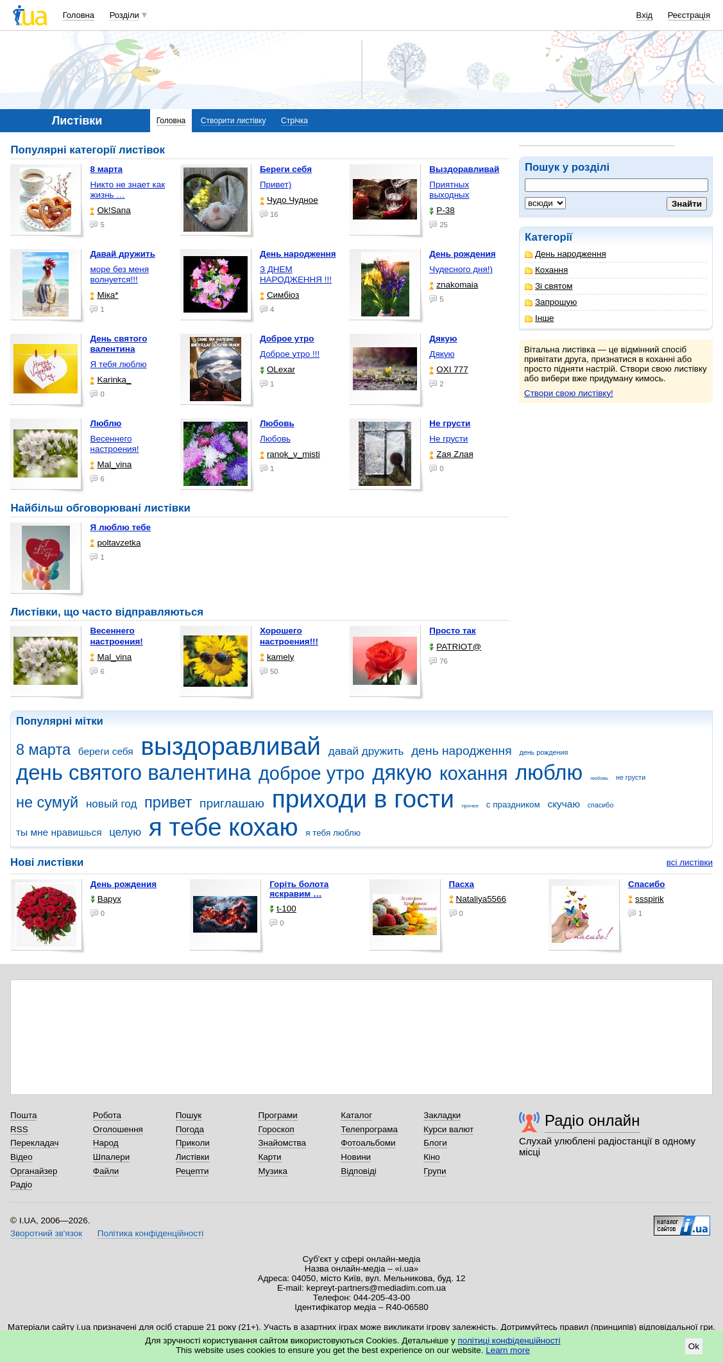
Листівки (193, 1157)
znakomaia (453, 284)
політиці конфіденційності (509, 1340)
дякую (402, 772)
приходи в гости (363, 799)
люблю (549, 772)
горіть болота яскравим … (298, 889)
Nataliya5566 (477, 899)
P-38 (441, 210)
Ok (693, 1346)
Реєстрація (689, 15)
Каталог (356, 1115)
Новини (356, 1157)
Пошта (23, 1115)
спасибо (601, 805)
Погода (190, 1129)
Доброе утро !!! (289, 354)
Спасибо (646, 884)
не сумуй (47, 802)
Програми (277, 1115)
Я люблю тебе (120, 527)
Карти (269, 1157)
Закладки (442, 1115)
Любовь (275, 439)
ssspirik (646, 899)
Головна (78, 15)
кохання (473, 773)
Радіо (21, 1184)
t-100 (282, 908)
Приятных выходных (449, 190)
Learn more (508, 1350)
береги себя (105, 751)
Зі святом (549, 286)
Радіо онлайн (592, 1120)
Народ (106, 1143)
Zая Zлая (451, 454)
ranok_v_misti (290, 454)
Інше (539, 318)
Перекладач (34, 1143)
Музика (272, 1171)
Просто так (452, 630)
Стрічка (294, 120)
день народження (461, 750)
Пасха (461, 884)
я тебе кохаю (223, 827)
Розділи (124, 15)
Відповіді (359, 1171)
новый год (111, 804)
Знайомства (282, 1143)
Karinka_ (110, 379)
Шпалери (111, 1157)
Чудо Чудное (289, 200)
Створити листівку (233, 120)
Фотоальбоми (368, 1143)
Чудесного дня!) (461, 269)
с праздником (513, 804)
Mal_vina (111, 464)
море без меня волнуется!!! (119, 274)
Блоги (435, 1143)
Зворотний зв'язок (46, 1233)
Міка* (104, 295)
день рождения (543, 752)
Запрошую (551, 302)
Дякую (441, 354)
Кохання (546, 270)
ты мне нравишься (59, 832)
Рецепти (192, 1171)
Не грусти (448, 439)
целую (125, 832)
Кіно (431, 1157)
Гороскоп (276, 1129)
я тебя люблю (333, 833)
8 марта (43, 749)
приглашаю (232, 803)
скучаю (563, 803)
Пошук (189, 1115)
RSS (19, 1129)
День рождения (123, 884)
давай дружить (366, 751)
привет (168, 802)
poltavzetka (115, 542)
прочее (470, 806)
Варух (105, 899)
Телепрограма (369, 1129)
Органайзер (33, 1171)
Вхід (644, 15)
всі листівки (690, 862)
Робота (107, 1115)
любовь (599, 778)
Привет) (275, 184)
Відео (21, 1157)
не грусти (630, 777)
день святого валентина (133, 772)
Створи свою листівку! (568, 393)
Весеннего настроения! (114, 444)
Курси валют (448, 1129)
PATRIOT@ (455, 646)
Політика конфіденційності (150, 1233)
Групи (434, 1171)
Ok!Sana (110, 210)
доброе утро (311, 773)
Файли (106, 1171)
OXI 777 (448, 369)
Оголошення (118, 1129)
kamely (277, 657)
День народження (565, 254)
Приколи (193, 1143)
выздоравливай (230, 746)
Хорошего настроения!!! (289, 636)
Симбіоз (279, 295)
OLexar (277, 369)
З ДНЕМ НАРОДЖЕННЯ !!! (296, 274)
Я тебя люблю (118, 364)
